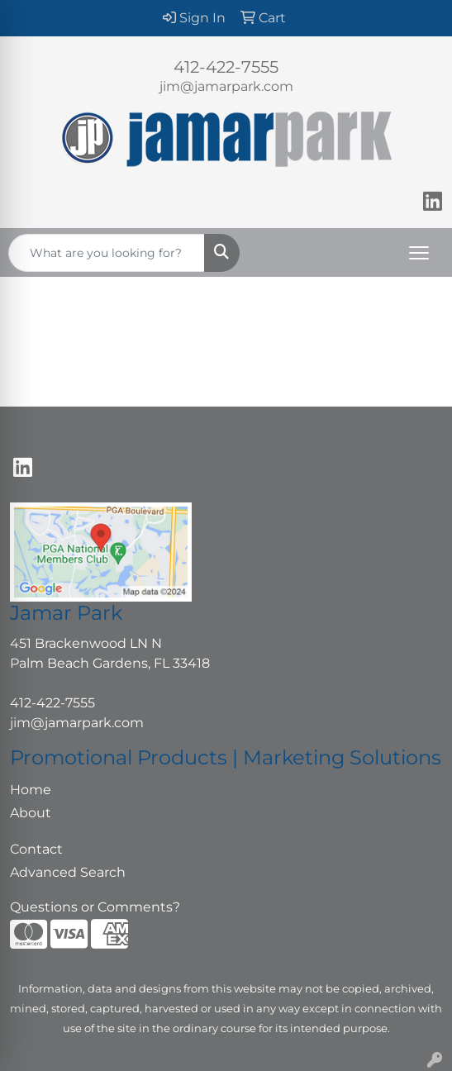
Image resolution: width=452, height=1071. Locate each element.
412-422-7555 (226, 67)
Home (30, 789)
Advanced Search (68, 872)
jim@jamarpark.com (226, 86)
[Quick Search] (106, 253)
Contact (36, 849)
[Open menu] (418, 252)
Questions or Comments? (95, 907)
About (30, 813)
